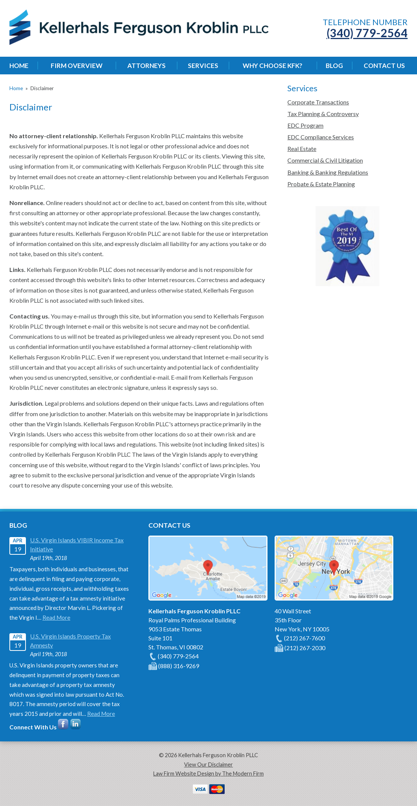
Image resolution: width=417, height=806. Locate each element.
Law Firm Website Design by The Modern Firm (208, 773)
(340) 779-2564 (367, 32)
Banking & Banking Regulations (327, 172)
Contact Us (384, 65)
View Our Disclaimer (208, 764)
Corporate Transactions (318, 102)
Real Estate (301, 148)
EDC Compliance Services (320, 136)
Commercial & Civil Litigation (325, 160)
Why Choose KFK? (272, 65)
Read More (56, 617)
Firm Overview (77, 65)
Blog (334, 65)
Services (203, 65)
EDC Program (305, 125)
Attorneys (146, 65)
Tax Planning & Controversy (323, 113)
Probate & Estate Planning (321, 183)
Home (19, 65)
